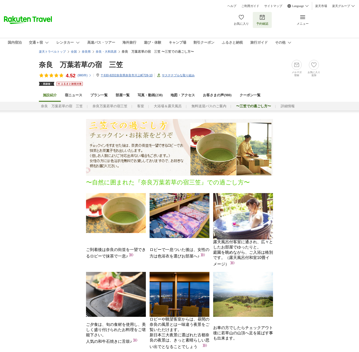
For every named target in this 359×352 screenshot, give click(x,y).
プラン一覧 (99, 95)
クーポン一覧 (250, 95)
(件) (84, 75)
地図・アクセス (183, 95)
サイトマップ (273, 6)
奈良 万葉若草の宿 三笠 (81, 65)
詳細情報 (288, 106)
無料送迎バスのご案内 (208, 106)
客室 (140, 106)
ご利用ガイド (250, 6)
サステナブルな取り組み (178, 75)
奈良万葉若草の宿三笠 (109, 106)
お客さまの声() (217, 95)
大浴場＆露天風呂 (168, 106)
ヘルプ (231, 6)
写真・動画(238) (150, 95)
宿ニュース (73, 95)
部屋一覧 (123, 95)
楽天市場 (321, 6)
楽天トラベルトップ (52, 51)
